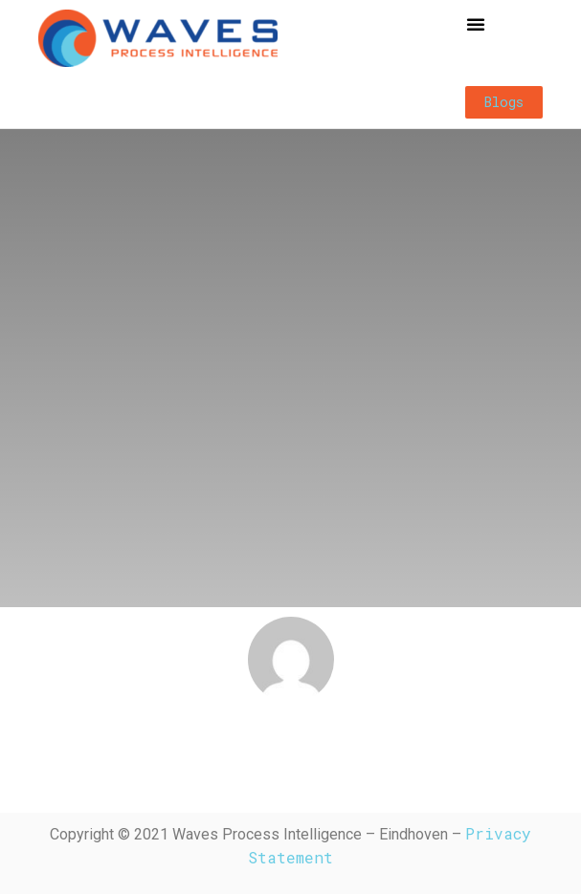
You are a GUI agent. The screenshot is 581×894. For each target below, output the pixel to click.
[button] (475, 24)
